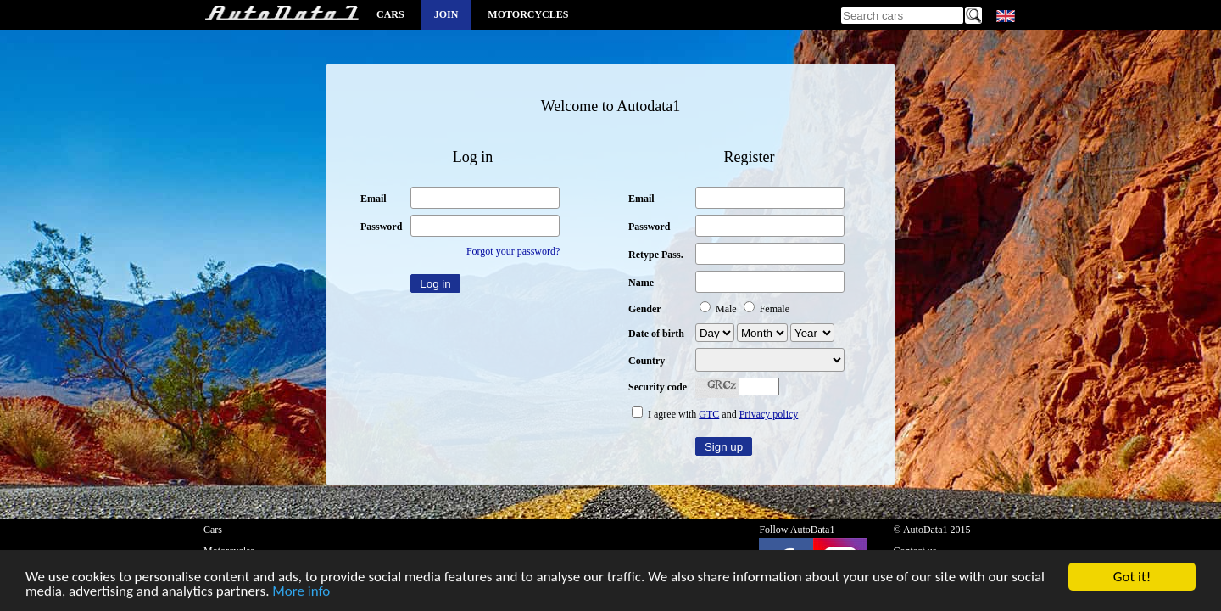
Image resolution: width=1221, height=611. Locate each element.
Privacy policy (769, 414)
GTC (709, 414)
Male (719, 309)
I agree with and (715, 414)
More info (301, 593)
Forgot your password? (513, 251)
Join (446, 14)
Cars (390, 14)
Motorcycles (528, 14)
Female (766, 309)
